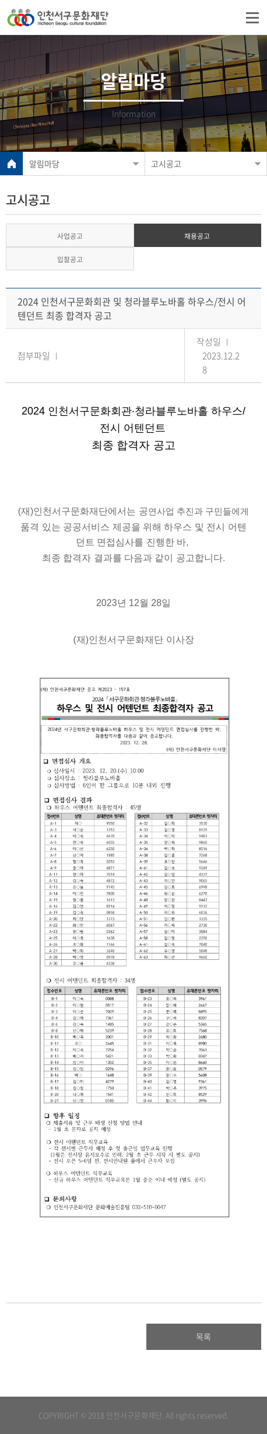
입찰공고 (70, 259)
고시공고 (166, 163)
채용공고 (197, 236)
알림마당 (44, 163)
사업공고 (70, 236)
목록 (203, 1336)
